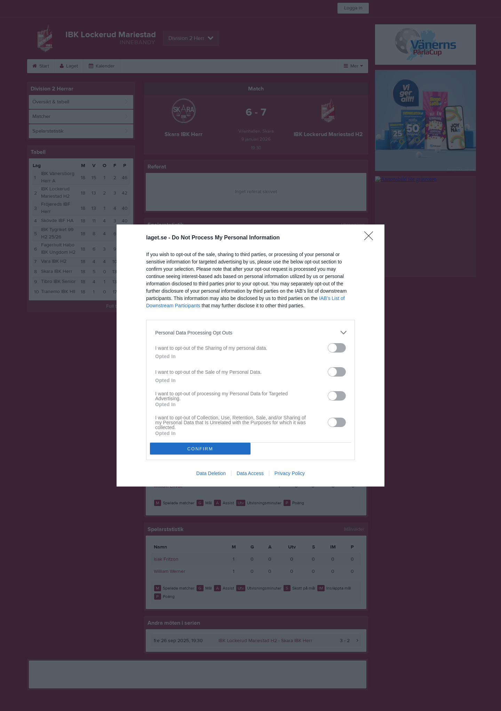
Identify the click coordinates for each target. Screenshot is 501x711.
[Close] (370, 238)
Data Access (250, 473)
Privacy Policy (290, 473)
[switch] (337, 348)
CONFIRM (200, 448)
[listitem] (250, 332)
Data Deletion (211, 473)
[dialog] (250, 355)
